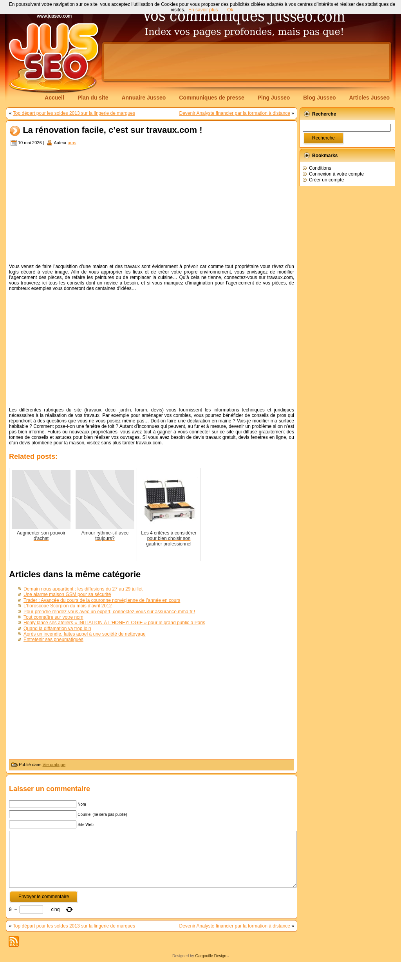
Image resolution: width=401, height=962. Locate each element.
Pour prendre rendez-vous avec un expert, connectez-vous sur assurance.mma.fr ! (109, 611)
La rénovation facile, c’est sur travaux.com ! (112, 130)
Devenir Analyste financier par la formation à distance (234, 113)
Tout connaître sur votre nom (53, 617)
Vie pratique (54, 764)
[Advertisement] (246, 61)
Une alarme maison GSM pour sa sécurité (67, 594)
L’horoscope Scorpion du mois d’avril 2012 (67, 606)
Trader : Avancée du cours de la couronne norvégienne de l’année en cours (101, 600)
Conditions (320, 168)
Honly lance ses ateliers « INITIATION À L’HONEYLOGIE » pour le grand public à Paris (114, 622)
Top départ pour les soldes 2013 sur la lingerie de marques (74, 113)
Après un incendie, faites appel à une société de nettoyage (84, 634)
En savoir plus (203, 10)
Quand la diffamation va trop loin (57, 628)
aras (72, 142)
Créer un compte (326, 180)
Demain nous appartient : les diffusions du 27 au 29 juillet (83, 589)
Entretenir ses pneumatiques (53, 639)
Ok (230, 10)
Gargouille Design (210, 956)
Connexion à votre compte (336, 174)
